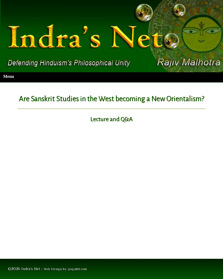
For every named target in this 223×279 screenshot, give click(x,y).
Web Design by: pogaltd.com (65, 269)
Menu (8, 76)
